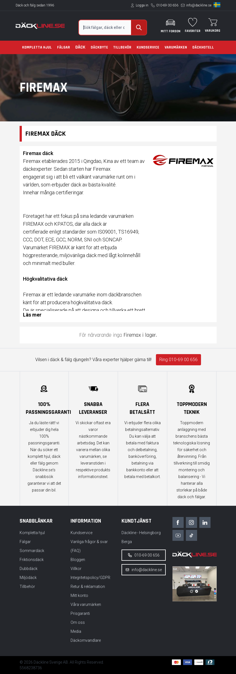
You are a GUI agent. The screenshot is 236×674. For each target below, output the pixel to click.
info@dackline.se (198, 5)
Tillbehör (122, 47)
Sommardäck (32, 550)
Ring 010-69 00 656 (178, 359)
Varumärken (176, 47)
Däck (80, 47)
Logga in (142, 5)
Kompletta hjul (37, 47)
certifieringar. (70, 192)
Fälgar (63, 47)
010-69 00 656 (167, 5)
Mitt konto (79, 595)
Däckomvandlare (86, 640)
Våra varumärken (86, 604)
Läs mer (32, 315)
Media (76, 631)
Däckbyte (99, 47)
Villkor (76, 568)
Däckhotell (203, 47)
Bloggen (78, 559)
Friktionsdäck (32, 559)
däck (107, 302)
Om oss (78, 622)
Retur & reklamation (88, 586)
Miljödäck (28, 577)
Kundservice (148, 47)
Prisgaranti (80, 613)
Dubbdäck (29, 568)
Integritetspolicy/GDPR (90, 577)
